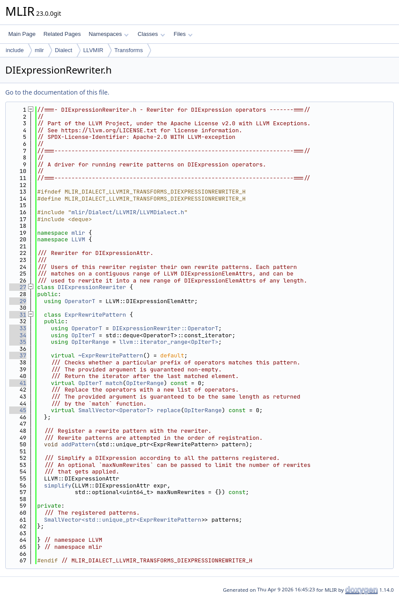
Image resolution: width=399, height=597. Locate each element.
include (15, 50)
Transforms (128, 50)
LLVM (78, 239)
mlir (39, 50)
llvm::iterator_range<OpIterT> (168, 342)
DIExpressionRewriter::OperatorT (166, 328)
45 (17, 410)
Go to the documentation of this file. (57, 92)
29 (17, 301)
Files (183, 34)
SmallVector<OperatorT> (116, 410)
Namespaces (108, 34)
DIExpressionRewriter (92, 287)
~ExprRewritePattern (110, 355)
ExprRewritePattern (95, 314)
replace (169, 410)
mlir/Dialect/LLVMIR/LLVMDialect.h (127, 212)
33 (17, 328)
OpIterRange (90, 342)
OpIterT (83, 335)
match (114, 383)
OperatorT (79, 301)
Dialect (63, 50)
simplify (57, 485)
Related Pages (62, 34)
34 (17, 335)
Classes (151, 34)
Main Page (21, 34)
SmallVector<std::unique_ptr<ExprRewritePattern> (124, 519)
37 (17, 355)
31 (17, 314)
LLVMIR (93, 50)
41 (17, 383)
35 (17, 342)
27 (17, 287)
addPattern (78, 444)
